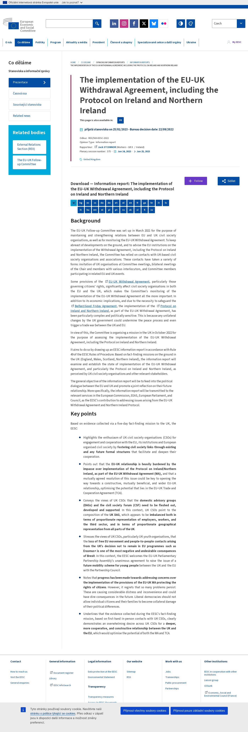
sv (152, 210)
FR (120, 120)
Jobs (168, 672)
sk (130, 210)
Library (53, 678)
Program (55, 42)
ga (144, 203)
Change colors (190, 23)
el (123, 203)
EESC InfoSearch (60, 685)
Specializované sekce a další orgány (159, 42)
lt (81, 210)
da (102, 203)
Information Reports (140, 62)
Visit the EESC (17, 677)
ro (123, 210)
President (99, 42)
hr (152, 203)
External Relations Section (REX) (29, 147)
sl (137, 210)
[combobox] (228, 23)
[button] (228, 181)
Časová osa (20, 94)
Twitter (144, 23)
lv (166, 203)
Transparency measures (101, 697)
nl (102, 210)
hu (88, 210)
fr (137, 203)
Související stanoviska (27, 105)
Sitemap (131, 672)
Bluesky (154, 23)
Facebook (134, 23)
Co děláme (24, 42)
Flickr (164, 23)
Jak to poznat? (72, 2)
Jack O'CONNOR (105, 147)
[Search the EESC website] (69, 23)
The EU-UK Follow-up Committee (29, 162)
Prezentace (20, 82)
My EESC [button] (236, 42)
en (130, 203)
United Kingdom (91, 159)
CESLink (208, 686)
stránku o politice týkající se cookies (52, 713)
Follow (198, 181)
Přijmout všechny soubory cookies (144, 710)
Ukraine (191, 42)
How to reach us (18, 672)
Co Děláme (86, 62)
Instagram (124, 23)
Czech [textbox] (218, 23)
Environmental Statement (101, 677)
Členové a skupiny (121, 42)
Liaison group (211, 680)
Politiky (40, 42)
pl (109, 210)
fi (144, 210)
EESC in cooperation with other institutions (220, 673)
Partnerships (172, 688)
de (109, 203)
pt (116, 210)
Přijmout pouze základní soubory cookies (199, 710)
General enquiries (19, 683)
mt (95, 210)
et (116, 203)
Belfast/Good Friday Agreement (94, 306)
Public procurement (175, 683)
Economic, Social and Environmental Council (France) (220, 694)
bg (80, 203)
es (88, 203)
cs (95, 203)
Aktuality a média (76, 42)
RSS (129, 677)
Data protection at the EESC (102, 672)
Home (73, 62)
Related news (21, 116)
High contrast (181, 23)
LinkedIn (114, 23)
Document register (62, 673)
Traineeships (172, 677)
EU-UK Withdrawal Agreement (127, 282)
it (159, 203)
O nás (8, 42)
